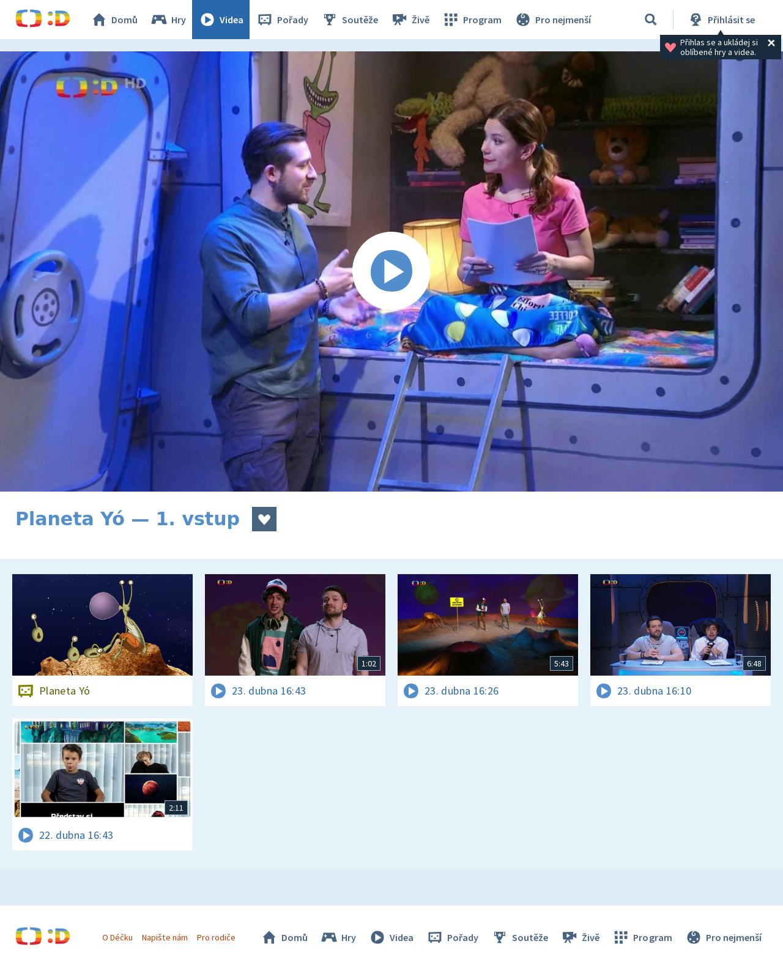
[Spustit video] (391, 271)
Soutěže (349, 19)
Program (472, 19)
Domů (114, 19)
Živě (409, 19)
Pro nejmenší (552, 19)
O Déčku (117, 937)
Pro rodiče (216, 937)
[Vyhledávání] (651, 19)
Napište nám (164, 937)
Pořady (282, 19)
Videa (220, 19)
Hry (168, 19)
